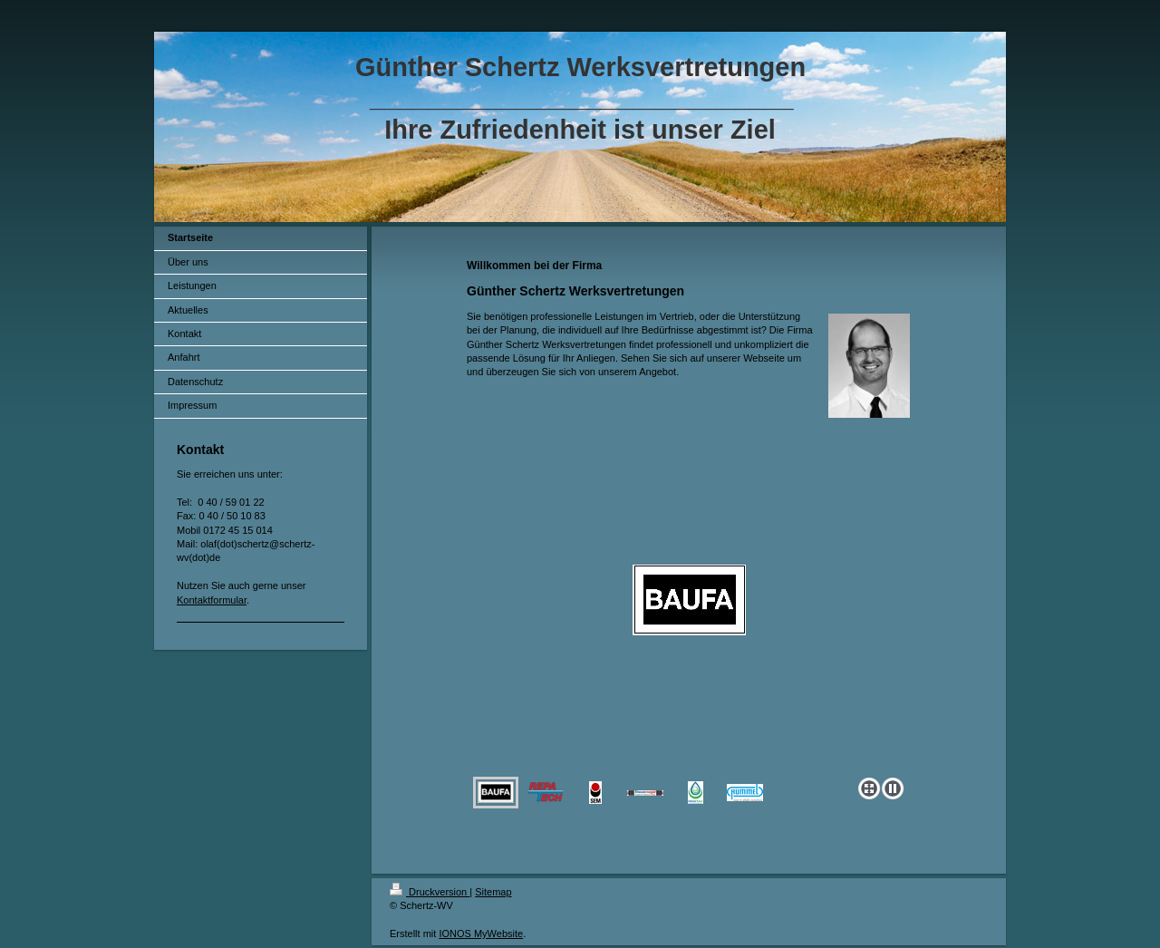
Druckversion (429, 891)
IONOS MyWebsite (481, 933)
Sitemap (493, 891)
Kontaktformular (211, 600)
